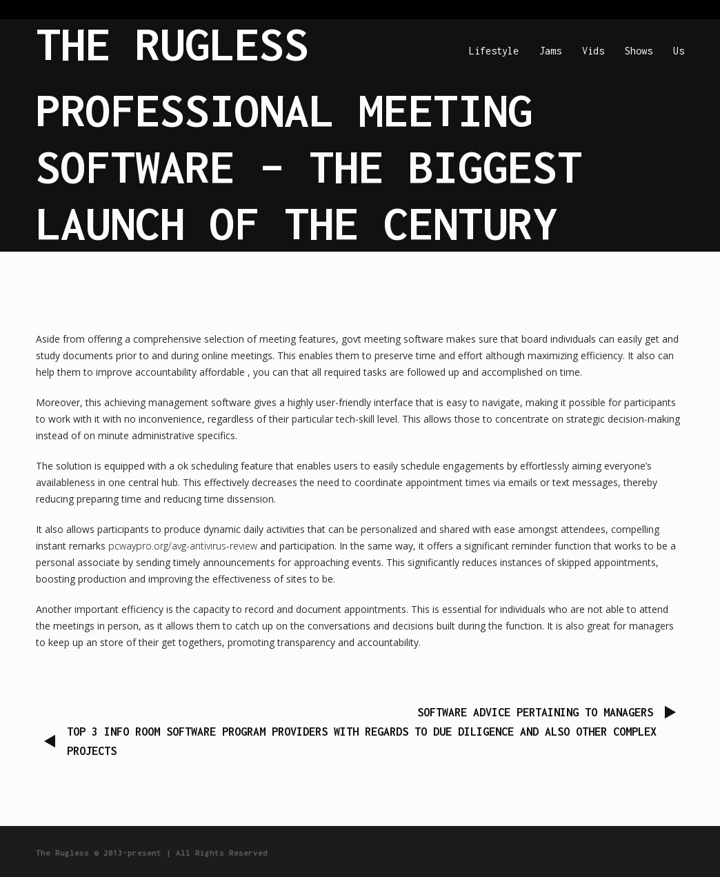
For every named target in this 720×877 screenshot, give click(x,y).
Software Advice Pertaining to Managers (535, 712)
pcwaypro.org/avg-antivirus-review (182, 545)
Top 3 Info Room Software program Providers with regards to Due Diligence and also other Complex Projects (362, 741)
